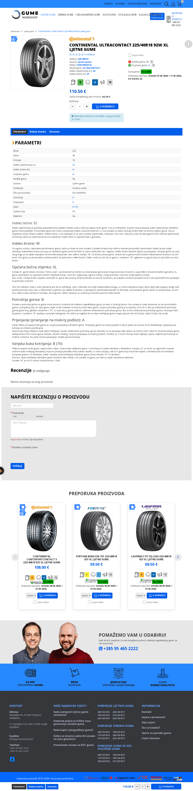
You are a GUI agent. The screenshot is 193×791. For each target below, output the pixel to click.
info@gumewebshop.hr (21, 744)
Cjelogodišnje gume (88, 14)
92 (94, 70)
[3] (26, 416)
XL (149, 65)
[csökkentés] (137, 786)
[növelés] (147, 786)
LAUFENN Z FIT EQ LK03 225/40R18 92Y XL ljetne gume (151, 558)
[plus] (87, 106)
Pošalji (17, 466)
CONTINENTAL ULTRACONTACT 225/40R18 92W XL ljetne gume (64, 31)
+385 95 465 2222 (120, 654)
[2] (23, 416)
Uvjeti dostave (137, 3)
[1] (19, 416)
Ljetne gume (48, 14)
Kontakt (155, 3)
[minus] (72, 106)
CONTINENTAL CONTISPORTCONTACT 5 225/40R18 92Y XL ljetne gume (41, 559)
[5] (34, 416)
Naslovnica (15, 31)
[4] (30, 416)
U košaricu (47, 601)
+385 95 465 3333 (19, 757)
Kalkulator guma (150, 14)
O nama (120, 3)
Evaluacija (18, 412)
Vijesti (108, 3)
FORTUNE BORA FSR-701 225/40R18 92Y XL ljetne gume (96, 558)
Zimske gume (65, 14)
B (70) (75, 206)
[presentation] (33, 455)
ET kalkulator (127, 14)
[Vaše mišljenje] (53, 428)
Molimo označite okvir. (25, 447)
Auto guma (109, 14)
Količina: (74, 101)
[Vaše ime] (32, 405)
